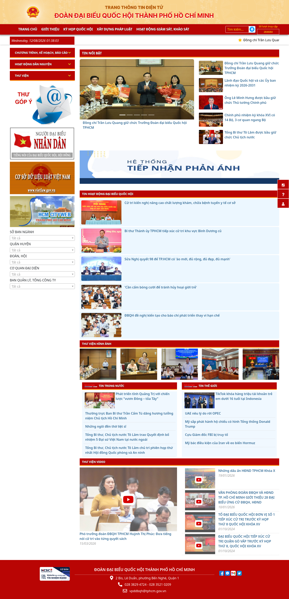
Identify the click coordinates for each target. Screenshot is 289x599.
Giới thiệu (50, 29)
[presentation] (82, 365)
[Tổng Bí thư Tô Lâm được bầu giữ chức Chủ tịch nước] (151, 115)
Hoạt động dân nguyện (33, 64)
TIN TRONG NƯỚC (104, 386)
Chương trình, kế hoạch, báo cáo (41, 53)
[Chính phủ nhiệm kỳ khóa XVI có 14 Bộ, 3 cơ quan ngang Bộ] (144, 115)
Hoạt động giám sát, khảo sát (162, 29)
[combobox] (42, 238)
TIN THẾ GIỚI (200, 386)
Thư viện (22, 75)
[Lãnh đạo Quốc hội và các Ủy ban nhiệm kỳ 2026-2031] (130, 115)
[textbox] (42, 238)
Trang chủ (27, 29)
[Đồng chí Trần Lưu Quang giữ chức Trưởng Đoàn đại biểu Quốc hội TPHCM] (122, 115)
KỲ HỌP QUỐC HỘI (78, 29)
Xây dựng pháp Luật (114, 29)
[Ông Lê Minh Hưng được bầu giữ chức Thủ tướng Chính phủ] (137, 115)
